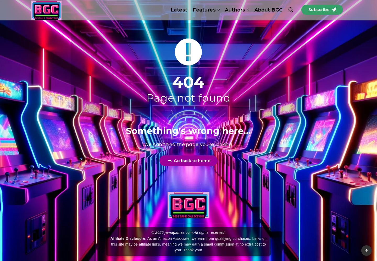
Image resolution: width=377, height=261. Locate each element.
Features (204, 10)
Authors (235, 10)
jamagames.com (179, 232)
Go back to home (189, 160)
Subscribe (322, 9)
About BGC (268, 10)
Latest (179, 10)
